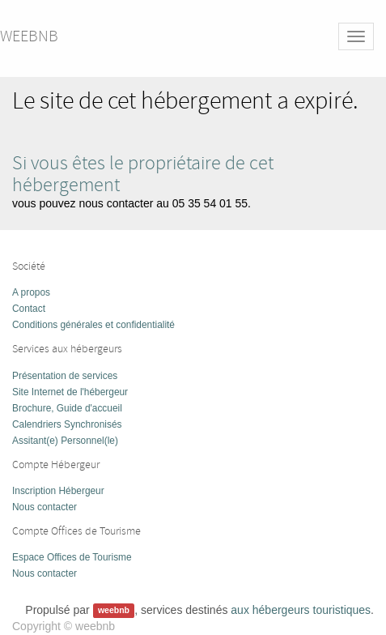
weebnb (29, 36)
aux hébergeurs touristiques (301, 609)
